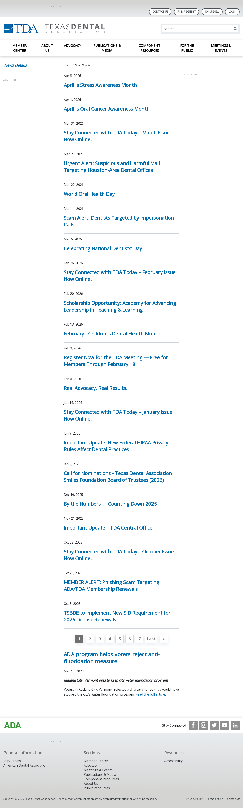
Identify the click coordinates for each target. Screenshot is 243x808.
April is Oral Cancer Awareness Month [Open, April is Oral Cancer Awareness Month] (107, 108)
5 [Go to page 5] (120, 639)
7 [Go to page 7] (139, 639)
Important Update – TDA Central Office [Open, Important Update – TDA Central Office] (108, 527)
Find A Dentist (186, 11)
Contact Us (160, 11)
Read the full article (150, 694)
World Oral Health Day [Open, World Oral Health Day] (89, 193)
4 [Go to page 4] (110, 639)
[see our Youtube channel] (224, 725)
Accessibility (173, 761)
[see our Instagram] (203, 725)
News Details (15, 65)
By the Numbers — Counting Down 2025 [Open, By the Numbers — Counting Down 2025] (110, 503)
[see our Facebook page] (193, 725)
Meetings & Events (221, 48)
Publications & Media (107, 48)
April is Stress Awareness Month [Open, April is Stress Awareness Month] (100, 84)
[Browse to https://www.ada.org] (13, 725)
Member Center (19, 48)
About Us (47, 48)
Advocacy (72, 45)
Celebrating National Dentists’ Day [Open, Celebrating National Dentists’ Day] (103, 248)
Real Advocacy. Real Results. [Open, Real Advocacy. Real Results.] (95, 388)
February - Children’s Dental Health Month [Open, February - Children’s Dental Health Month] (112, 333)
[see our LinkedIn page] (235, 725)
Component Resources (149, 48)
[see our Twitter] (214, 725)
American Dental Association (25, 765)
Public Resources (97, 788)
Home (67, 65)
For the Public (187, 48)
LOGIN (232, 11)
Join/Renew (212, 11)
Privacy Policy (194, 799)
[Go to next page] (164, 639)
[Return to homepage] (56, 28)
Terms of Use (215, 799)
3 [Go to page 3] (100, 639)
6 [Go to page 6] (129, 639)
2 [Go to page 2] (90, 639)
